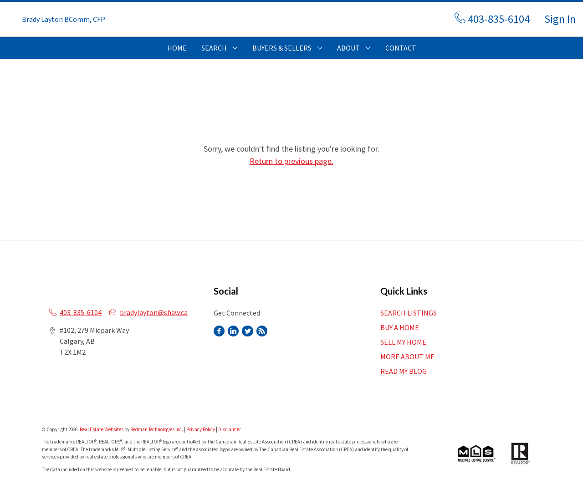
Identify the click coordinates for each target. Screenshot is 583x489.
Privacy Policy (200, 429)
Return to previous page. (291, 161)
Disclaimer (229, 429)
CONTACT (400, 47)
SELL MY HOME (403, 341)
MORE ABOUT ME (407, 356)
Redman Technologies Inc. (157, 429)
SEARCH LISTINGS (408, 312)
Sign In (560, 19)
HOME (177, 47)
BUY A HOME (399, 327)
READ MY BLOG (403, 371)
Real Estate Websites (102, 429)
